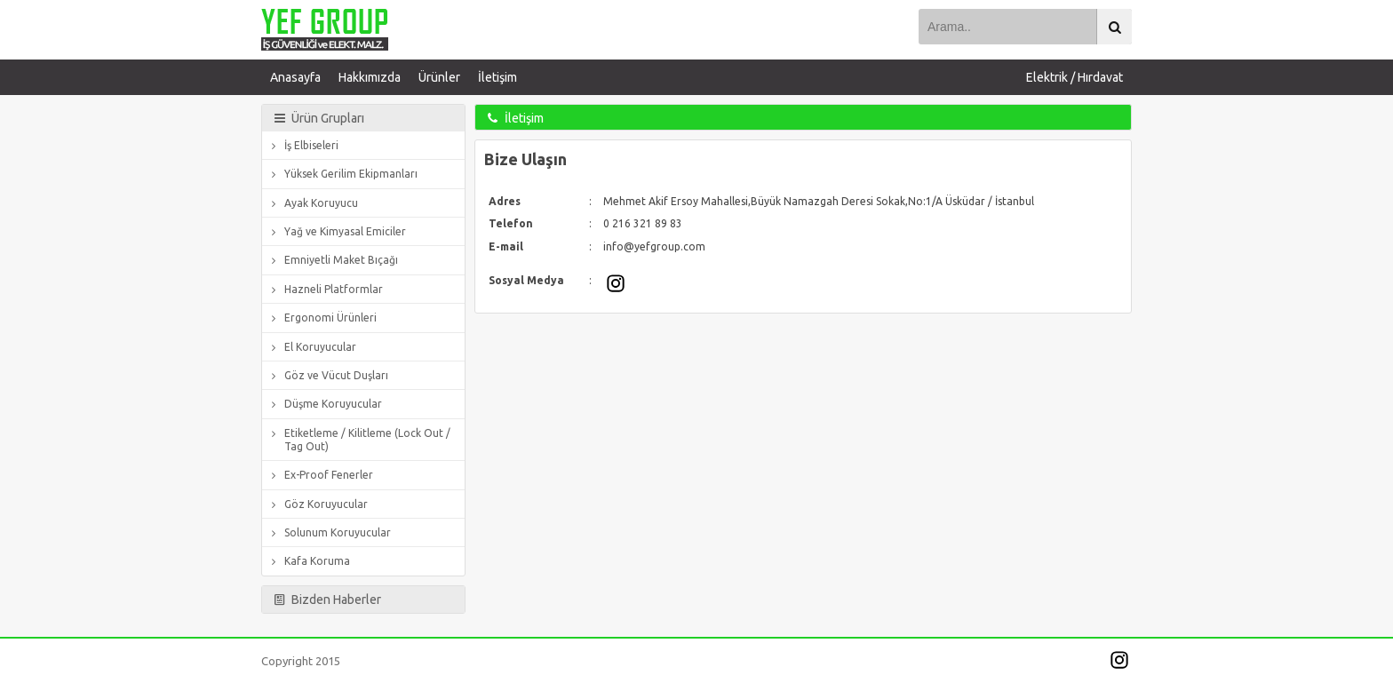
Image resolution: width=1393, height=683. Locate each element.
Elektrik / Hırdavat (1074, 77)
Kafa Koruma (308, 561)
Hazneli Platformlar (325, 289)
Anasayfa (295, 77)
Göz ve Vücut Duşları (327, 375)
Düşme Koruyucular (324, 403)
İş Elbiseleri (302, 145)
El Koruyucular (311, 346)
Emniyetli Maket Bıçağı (332, 259)
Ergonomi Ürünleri (322, 317)
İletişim (497, 77)
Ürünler (439, 77)
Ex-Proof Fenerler (320, 474)
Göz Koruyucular (317, 504)
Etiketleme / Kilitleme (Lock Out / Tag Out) (358, 439)
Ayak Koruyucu (312, 203)
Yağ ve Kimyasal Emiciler (336, 231)
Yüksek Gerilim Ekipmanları (342, 173)
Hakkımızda (369, 77)
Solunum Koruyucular (329, 532)
